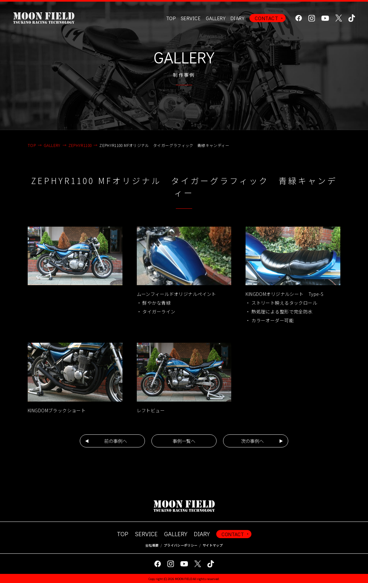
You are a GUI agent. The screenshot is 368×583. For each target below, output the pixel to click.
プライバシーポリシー (180, 545)
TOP (171, 18)
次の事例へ (252, 441)
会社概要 (152, 545)
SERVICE (146, 534)
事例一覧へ (184, 441)
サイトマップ (213, 545)
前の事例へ (115, 441)
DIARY (237, 18)
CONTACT (266, 18)
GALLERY (215, 18)
